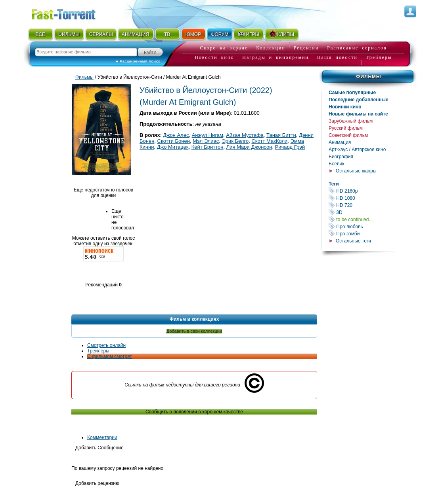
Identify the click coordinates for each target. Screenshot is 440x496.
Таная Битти (281, 135)
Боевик (336, 164)
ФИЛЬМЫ (69, 34)
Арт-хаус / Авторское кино (357, 149)
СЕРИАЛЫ (101, 34)
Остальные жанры (356, 171)
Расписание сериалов (356, 48)
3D (372, 212)
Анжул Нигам (207, 135)
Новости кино (214, 57)
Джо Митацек (173, 147)
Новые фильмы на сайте (358, 114)
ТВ (167, 34)
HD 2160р (372, 191)
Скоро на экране (224, 48)
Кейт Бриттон (207, 147)
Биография (341, 156)
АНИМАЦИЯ (135, 34)
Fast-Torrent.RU (71, 13)
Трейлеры (379, 57)
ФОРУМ (219, 34)
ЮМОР (193, 34)
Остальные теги (353, 241)
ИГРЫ (248, 34)
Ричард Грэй (290, 147)
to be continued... (372, 219)
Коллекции (270, 48)
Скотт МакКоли (269, 141)
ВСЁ (40, 34)
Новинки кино (345, 107)
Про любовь (372, 226)
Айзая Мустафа (245, 135)
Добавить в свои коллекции (194, 331)
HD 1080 (372, 198)
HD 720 (372, 205)
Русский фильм (346, 128)
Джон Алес (176, 135)
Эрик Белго (235, 141)
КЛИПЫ (281, 34)
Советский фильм (348, 135)
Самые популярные (352, 92)
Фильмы (368, 77)
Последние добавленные (358, 99)
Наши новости (337, 57)
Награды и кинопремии (275, 57)
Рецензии (306, 48)
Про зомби (372, 234)
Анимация (340, 142)
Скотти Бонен (173, 141)
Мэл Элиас (206, 141)
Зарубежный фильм (351, 121)
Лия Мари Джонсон (249, 147)
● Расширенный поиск (138, 61)
